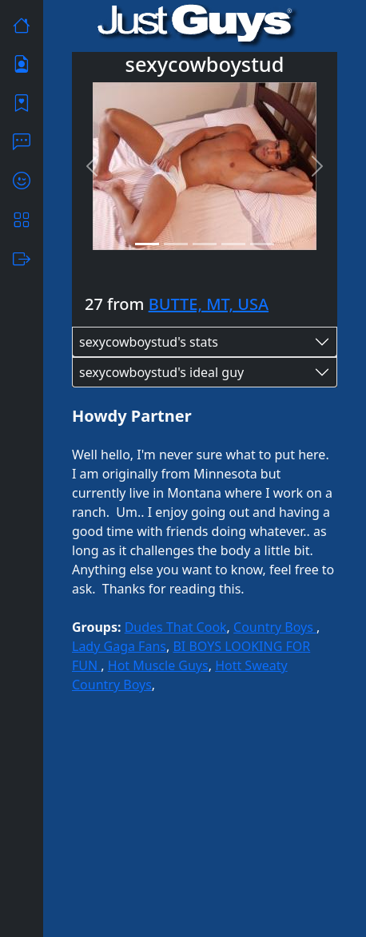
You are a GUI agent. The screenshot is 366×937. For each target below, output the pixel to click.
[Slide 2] (176, 244)
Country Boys (274, 627)
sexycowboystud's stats (148, 342)
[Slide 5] (262, 244)
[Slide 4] (233, 244)
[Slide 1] (147, 244)
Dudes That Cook (176, 627)
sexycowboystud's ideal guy (161, 372)
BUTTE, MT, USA (209, 304)
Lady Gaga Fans (119, 646)
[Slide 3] (205, 244)
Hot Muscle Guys (158, 665)
